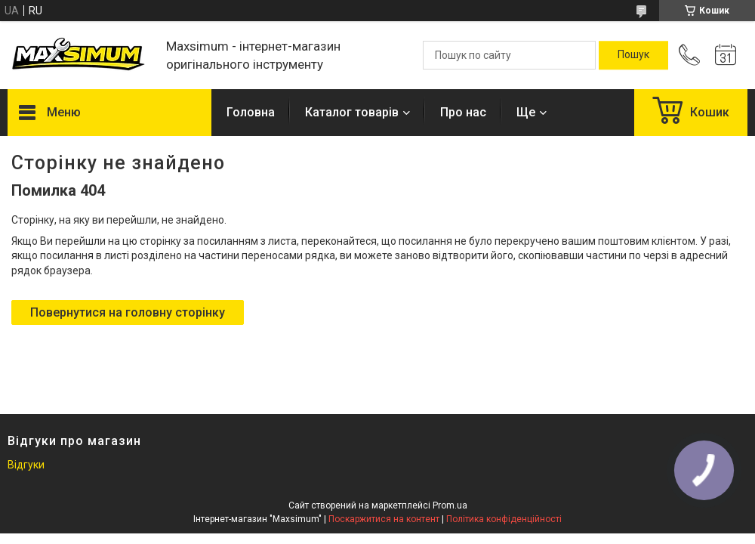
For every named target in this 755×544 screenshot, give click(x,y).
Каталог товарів (352, 112)
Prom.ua (450, 505)
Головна (250, 112)
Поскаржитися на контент (383, 519)
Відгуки (26, 465)
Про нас (463, 112)
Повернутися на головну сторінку (127, 312)
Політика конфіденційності (504, 519)
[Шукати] (633, 55)
